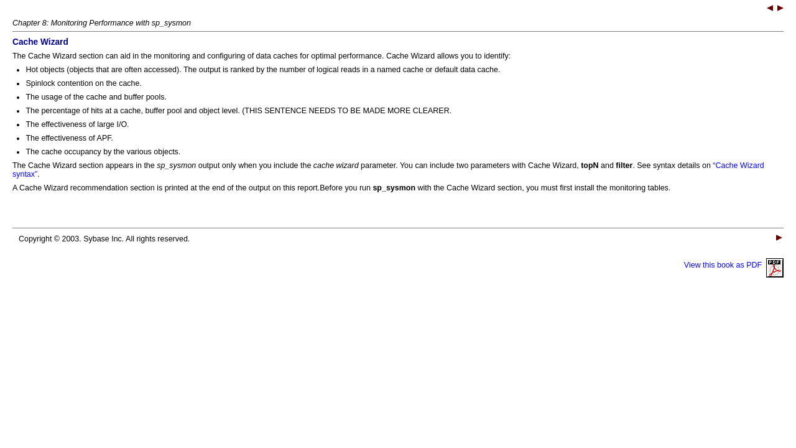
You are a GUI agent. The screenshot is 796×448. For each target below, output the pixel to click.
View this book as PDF (734, 265)
